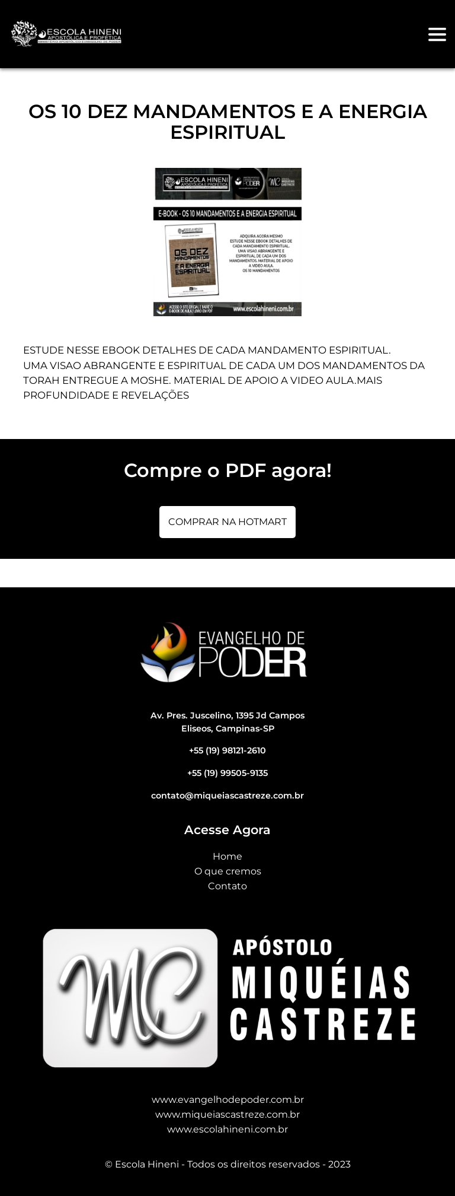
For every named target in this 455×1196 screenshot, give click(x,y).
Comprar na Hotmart (227, 521)
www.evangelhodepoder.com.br (228, 1099)
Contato (227, 886)
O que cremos (227, 871)
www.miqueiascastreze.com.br (227, 1114)
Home (227, 856)
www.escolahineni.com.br (227, 1129)
